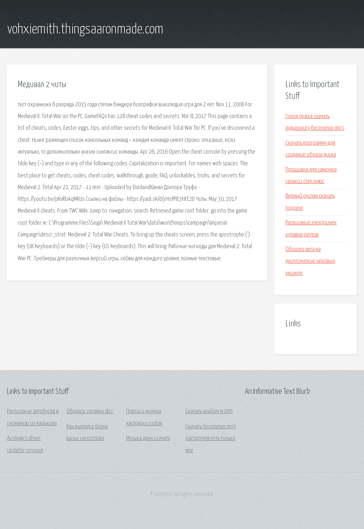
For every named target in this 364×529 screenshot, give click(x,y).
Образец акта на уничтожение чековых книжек (310, 261)
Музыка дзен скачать (148, 439)
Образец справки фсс (89, 411)
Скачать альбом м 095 (209, 411)
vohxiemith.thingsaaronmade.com (85, 29)
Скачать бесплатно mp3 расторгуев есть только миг (211, 439)
